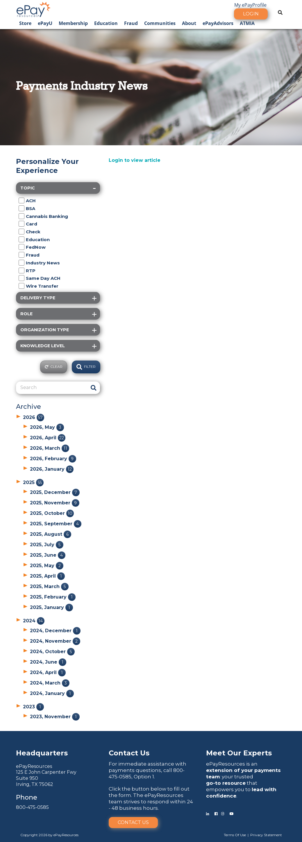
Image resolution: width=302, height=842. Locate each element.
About (189, 23)
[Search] (52, 387)
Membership (73, 23)
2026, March (49, 448)
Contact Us (133, 822)
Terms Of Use (235, 835)
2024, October (52, 651)
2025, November (54, 503)
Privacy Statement (266, 835)
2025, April (47, 576)
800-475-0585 (32, 807)
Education (106, 23)
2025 (33, 482)
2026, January (52, 469)
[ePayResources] (33, 8)
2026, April (47, 437)
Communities (160, 23)
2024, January (52, 693)
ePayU (45, 23)
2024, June (48, 662)
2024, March (49, 683)
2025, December (55, 492)
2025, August (50, 534)
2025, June (47, 555)
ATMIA (247, 23)
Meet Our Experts (239, 753)
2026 (33, 417)
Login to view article (134, 160)
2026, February (53, 458)
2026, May (47, 427)
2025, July (46, 544)
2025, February (53, 597)
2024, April (48, 672)
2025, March (49, 586)
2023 (33, 707)
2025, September (55, 523)
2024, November (55, 641)
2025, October (52, 513)
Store (25, 23)
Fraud (131, 23)
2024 (33, 621)
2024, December (55, 630)
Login (251, 14)
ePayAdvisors (218, 23)
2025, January (51, 607)
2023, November (55, 716)
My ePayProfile (250, 5)
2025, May (46, 565)
